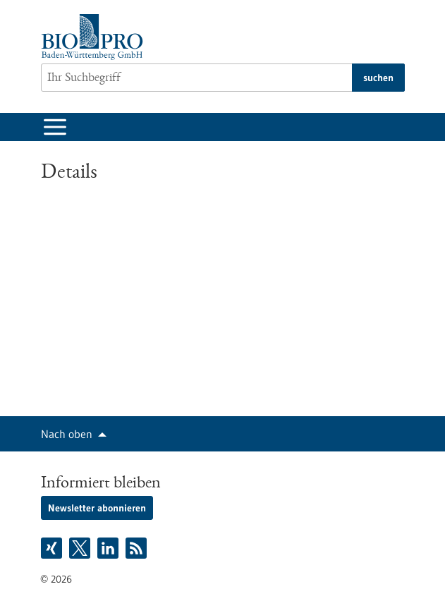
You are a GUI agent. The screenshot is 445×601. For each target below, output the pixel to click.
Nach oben (66, 434)
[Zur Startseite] (95, 37)
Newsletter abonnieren (97, 508)
